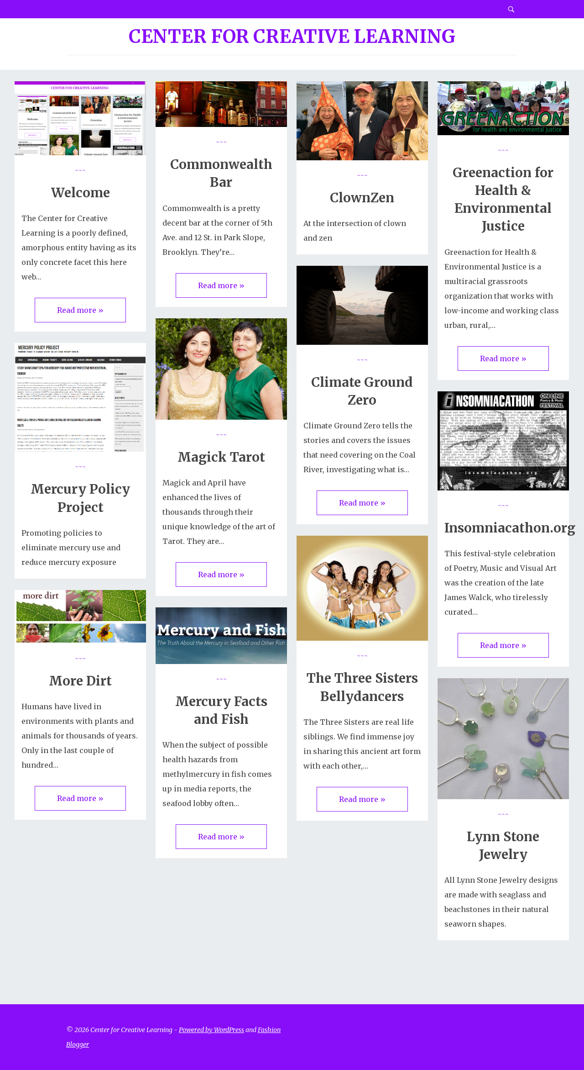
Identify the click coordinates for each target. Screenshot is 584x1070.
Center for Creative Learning (292, 36)
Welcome (80, 192)
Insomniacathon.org (509, 528)
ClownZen (362, 198)
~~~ (80, 170)
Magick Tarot (221, 457)
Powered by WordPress (211, 1030)
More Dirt (80, 681)
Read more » (80, 310)
